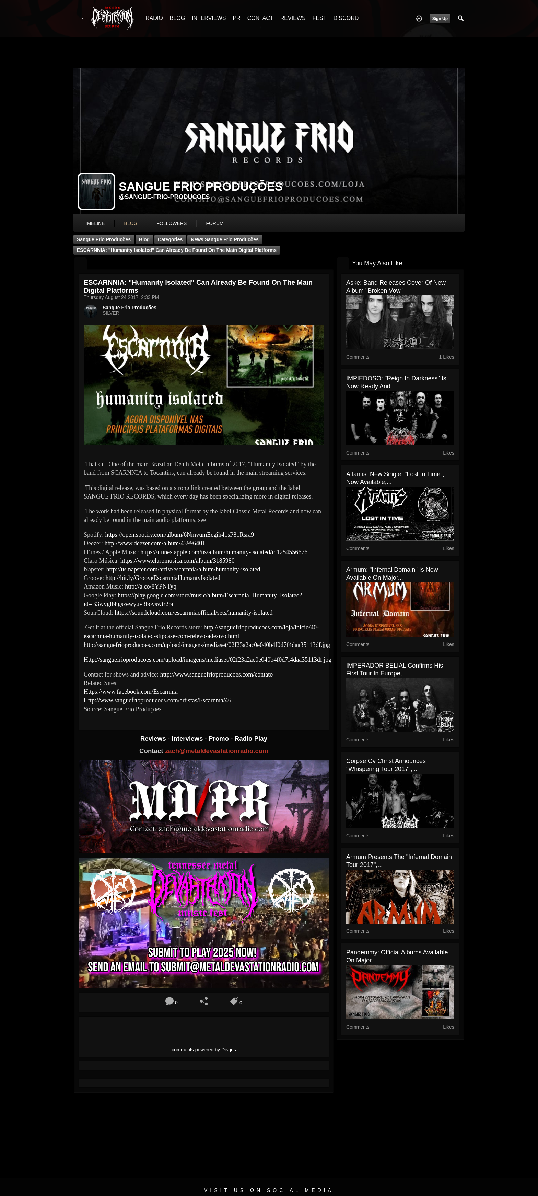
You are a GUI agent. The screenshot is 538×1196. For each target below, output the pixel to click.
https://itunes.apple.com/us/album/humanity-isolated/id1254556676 (223, 552)
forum (214, 223)
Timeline (94, 223)
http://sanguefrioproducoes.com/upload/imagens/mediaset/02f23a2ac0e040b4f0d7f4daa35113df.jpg (207, 644)
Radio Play (251, 738)
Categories (170, 239)
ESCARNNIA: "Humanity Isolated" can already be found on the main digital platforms (177, 250)
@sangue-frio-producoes (164, 196)
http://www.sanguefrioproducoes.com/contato (216, 674)
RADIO (154, 18)
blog (131, 223)
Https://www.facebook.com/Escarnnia (131, 691)
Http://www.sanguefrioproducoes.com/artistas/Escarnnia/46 (157, 700)
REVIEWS (293, 18)
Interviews (188, 738)
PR (236, 18)
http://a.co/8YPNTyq (150, 586)
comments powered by (204, 1049)
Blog (144, 239)
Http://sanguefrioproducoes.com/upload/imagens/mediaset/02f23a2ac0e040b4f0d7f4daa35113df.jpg (207, 659)
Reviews (154, 738)
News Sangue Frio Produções (225, 239)
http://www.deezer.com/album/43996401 (154, 543)
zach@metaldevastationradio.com (216, 751)
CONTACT (260, 18)
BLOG (177, 18)
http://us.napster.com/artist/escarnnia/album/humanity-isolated (183, 569)
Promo (220, 738)
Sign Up (440, 18)
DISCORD (346, 18)
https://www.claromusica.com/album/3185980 (177, 560)
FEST (320, 18)
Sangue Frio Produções (104, 239)
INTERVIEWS (209, 18)
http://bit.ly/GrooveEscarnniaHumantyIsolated (162, 577)
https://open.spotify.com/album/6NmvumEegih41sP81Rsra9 (179, 534)
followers (171, 223)
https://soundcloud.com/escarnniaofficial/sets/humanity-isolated (194, 612)
